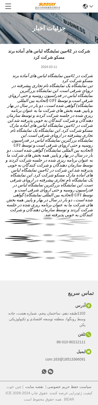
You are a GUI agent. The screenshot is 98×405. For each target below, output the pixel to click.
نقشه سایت (34, 387)
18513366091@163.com (65, 359)
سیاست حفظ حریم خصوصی (69, 387)
